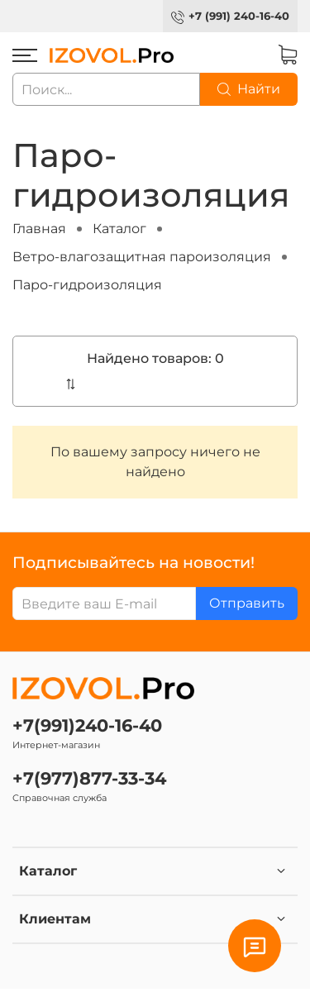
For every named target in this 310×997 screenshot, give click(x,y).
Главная (39, 228)
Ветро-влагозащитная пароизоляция (141, 257)
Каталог (119, 228)
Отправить (246, 603)
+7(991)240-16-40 (87, 725)
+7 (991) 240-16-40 (238, 16)
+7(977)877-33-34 (89, 778)
